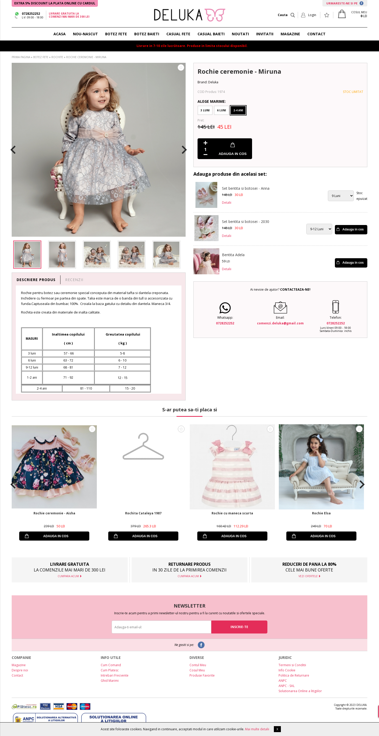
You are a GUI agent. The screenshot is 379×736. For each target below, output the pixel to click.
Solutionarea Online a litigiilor (300, 691)
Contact (17, 675)
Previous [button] (13, 150)
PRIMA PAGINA (21, 57)
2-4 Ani (238, 110)
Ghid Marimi (110, 680)
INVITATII (264, 33)
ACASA (59, 33)
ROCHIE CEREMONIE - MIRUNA (86, 57)
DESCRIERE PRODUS (36, 279)
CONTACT (316, 33)
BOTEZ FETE (116, 33)
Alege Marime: (212, 101)
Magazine (19, 665)
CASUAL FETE (178, 33)
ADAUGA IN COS (233, 154)
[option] (99, 150)
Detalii (226, 202)
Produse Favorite (202, 675)
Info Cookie (287, 670)
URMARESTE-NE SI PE (344, 3)
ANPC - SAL (287, 686)
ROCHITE (57, 57)
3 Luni (205, 110)
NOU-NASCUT (85, 33)
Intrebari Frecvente (114, 675)
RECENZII (74, 279)
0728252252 (31, 13)
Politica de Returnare (294, 675)
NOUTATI (240, 33)
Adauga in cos (353, 229)
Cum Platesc (110, 670)
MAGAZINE (290, 33)
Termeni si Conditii (292, 665)
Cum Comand (111, 665)
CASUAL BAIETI (211, 33)
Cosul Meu (197, 670)
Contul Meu (198, 665)
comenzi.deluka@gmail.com (280, 323)
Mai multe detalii (257, 729)
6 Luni (221, 110)
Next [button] (184, 150)
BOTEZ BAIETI (146, 33)
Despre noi (20, 670)
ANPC (283, 680)
